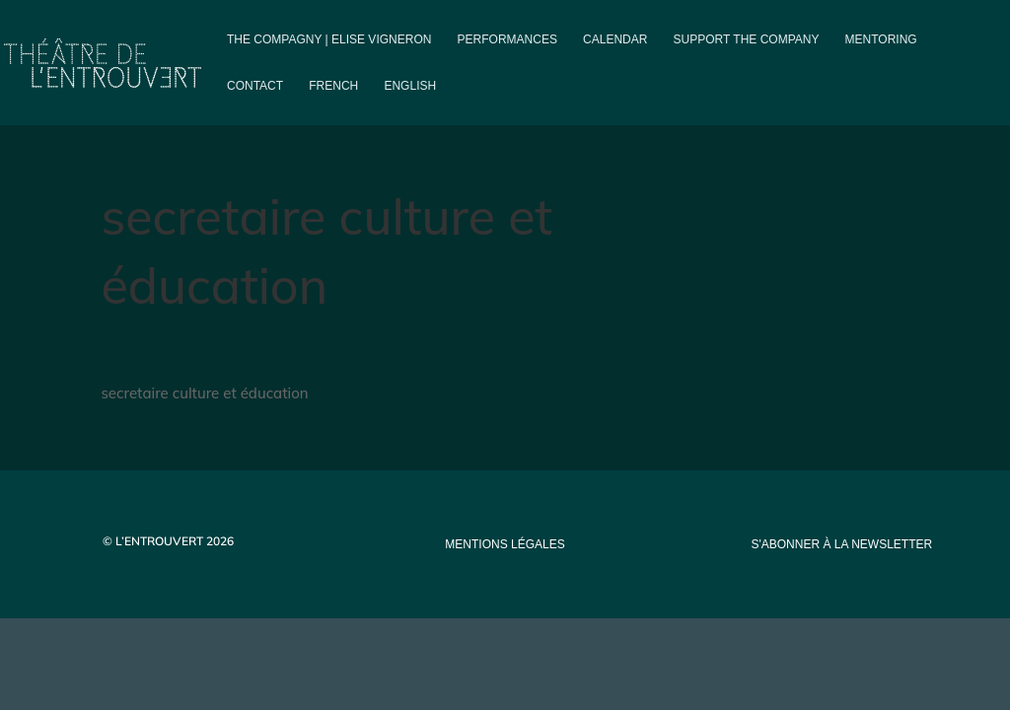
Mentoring (881, 39)
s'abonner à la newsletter (841, 544)
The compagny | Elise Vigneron (329, 39)
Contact (255, 86)
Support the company (747, 39)
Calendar (615, 39)
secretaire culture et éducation (204, 393)
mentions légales (504, 544)
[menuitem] (333, 102)
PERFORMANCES (507, 39)
